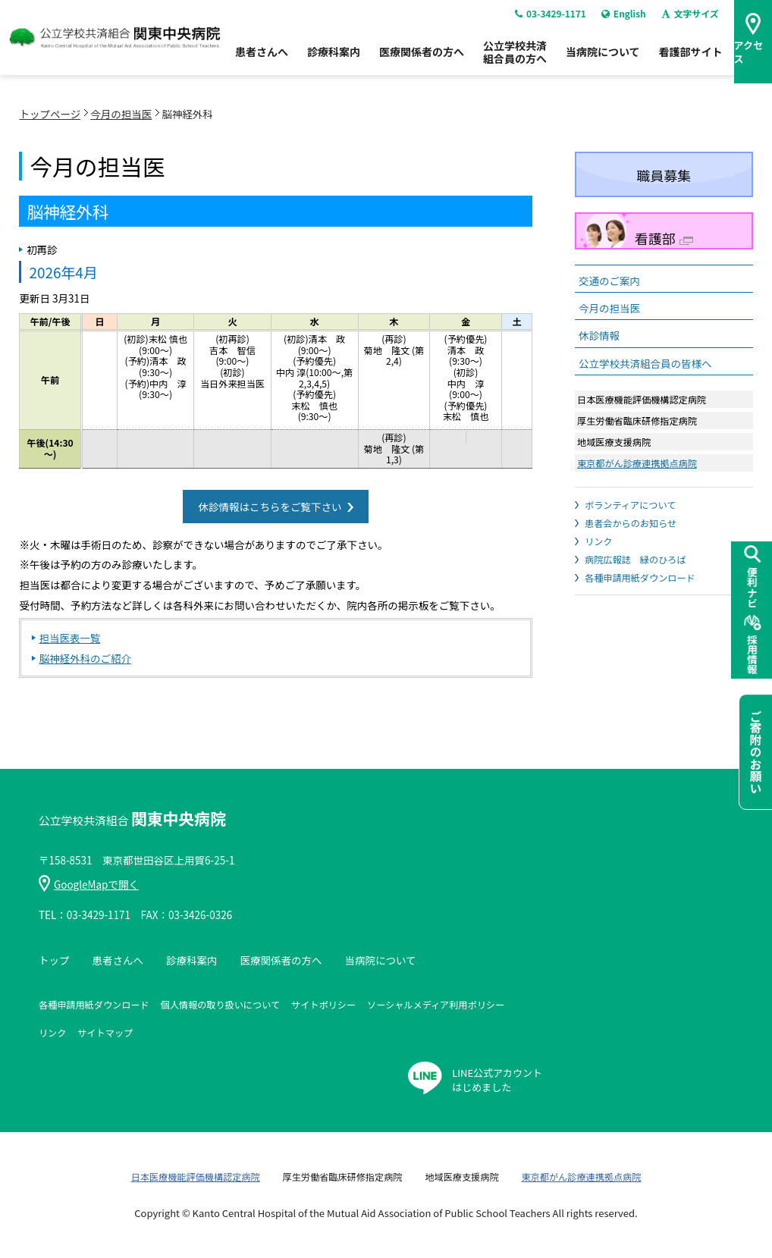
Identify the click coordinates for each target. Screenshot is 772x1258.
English (622, 21)
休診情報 (599, 335)
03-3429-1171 (548, 21)
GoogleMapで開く (89, 884)
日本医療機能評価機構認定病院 (195, 1176)
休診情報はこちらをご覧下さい (269, 506)
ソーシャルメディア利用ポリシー (435, 1004)
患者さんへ (261, 59)
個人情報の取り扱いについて (220, 1004)
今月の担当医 (121, 113)
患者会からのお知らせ (630, 522)
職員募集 (663, 175)
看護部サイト (691, 59)
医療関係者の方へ (421, 59)
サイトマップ (105, 1032)
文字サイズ (689, 21)
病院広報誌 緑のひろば (635, 559)
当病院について (603, 59)
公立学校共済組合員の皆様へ (645, 363)
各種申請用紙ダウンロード (640, 577)
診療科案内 (333, 59)
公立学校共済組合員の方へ (515, 60)
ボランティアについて (630, 504)
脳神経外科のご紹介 (85, 658)
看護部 (664, 238)
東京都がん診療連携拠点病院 (637, 462)
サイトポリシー (323, 1004)
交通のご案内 (609, 280)
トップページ (49, 113)
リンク (598, 541)
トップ (54, 960)
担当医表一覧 (69, 637)
